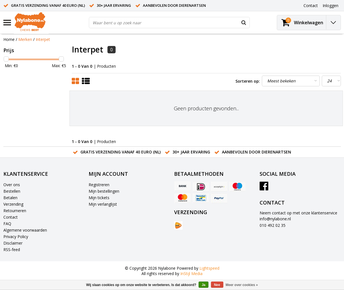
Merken (25, 39)
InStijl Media (191, 273)
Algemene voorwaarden (25, 230)
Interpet (43, 39)
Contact (10, 217)
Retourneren (14, 210)
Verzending (13, 204)
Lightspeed (209, 268)
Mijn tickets (99, 197)
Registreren (99, 184)
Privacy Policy (15, 236)
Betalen (10, 197)
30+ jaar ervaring (114, 5)
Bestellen (11, 191)
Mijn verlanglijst (103, 204)
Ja (203, 285)
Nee (217, 285)
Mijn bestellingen (104, 191)
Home (9, 39)
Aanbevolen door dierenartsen (174, 5)
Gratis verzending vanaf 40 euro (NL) (48, 5)
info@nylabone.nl (275, 218)
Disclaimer (13, 243)
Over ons (11, 184)
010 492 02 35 (272, 225)
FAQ (7, 223)
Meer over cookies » (242, 285)
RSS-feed (11, 249)
